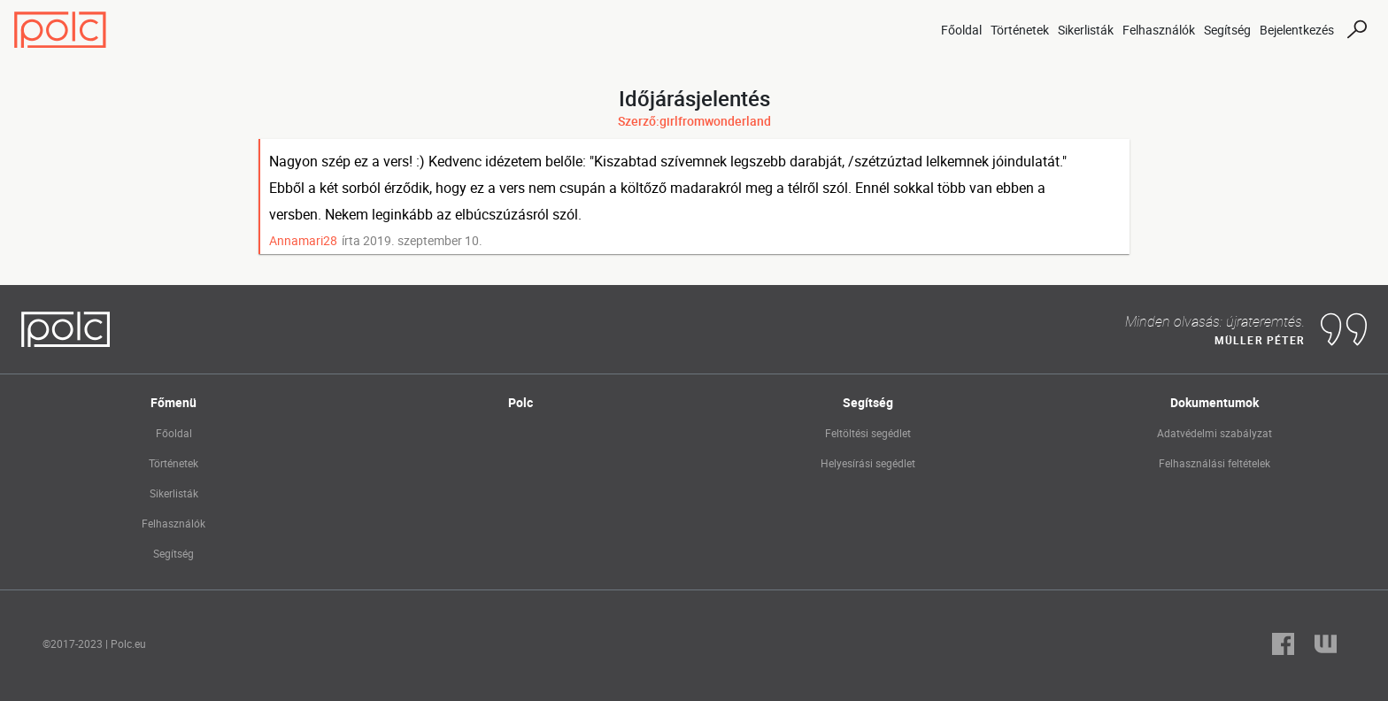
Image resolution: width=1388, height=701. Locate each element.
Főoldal (961, 29)
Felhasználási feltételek (1214, 463)
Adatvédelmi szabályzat (1214, 433)
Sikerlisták (1086, 29)
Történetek (1020, 29)
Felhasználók (1158, 29)
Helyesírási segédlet (868, 463)
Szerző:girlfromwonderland (694, 120)
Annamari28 (303, 240)
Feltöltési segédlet (868, 433)
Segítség (1227, 29)
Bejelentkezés (1297, 29)
